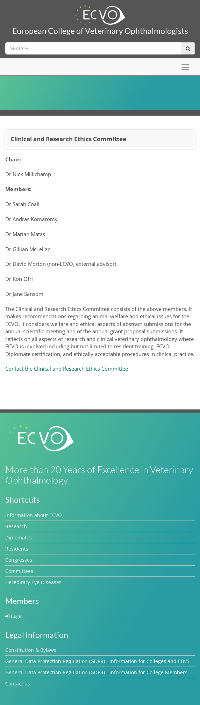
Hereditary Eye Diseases (33, 582)
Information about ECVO (33, 515)
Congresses (18, 560)
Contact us (17, 683)
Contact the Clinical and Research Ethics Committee (66, 368)
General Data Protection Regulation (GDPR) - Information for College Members (96, 672)
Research (16, 526)
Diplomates (18, 537)
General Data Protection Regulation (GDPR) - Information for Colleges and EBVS (97, 661)
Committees (19, 571)
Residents (16, 548)
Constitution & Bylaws (30, 650)
